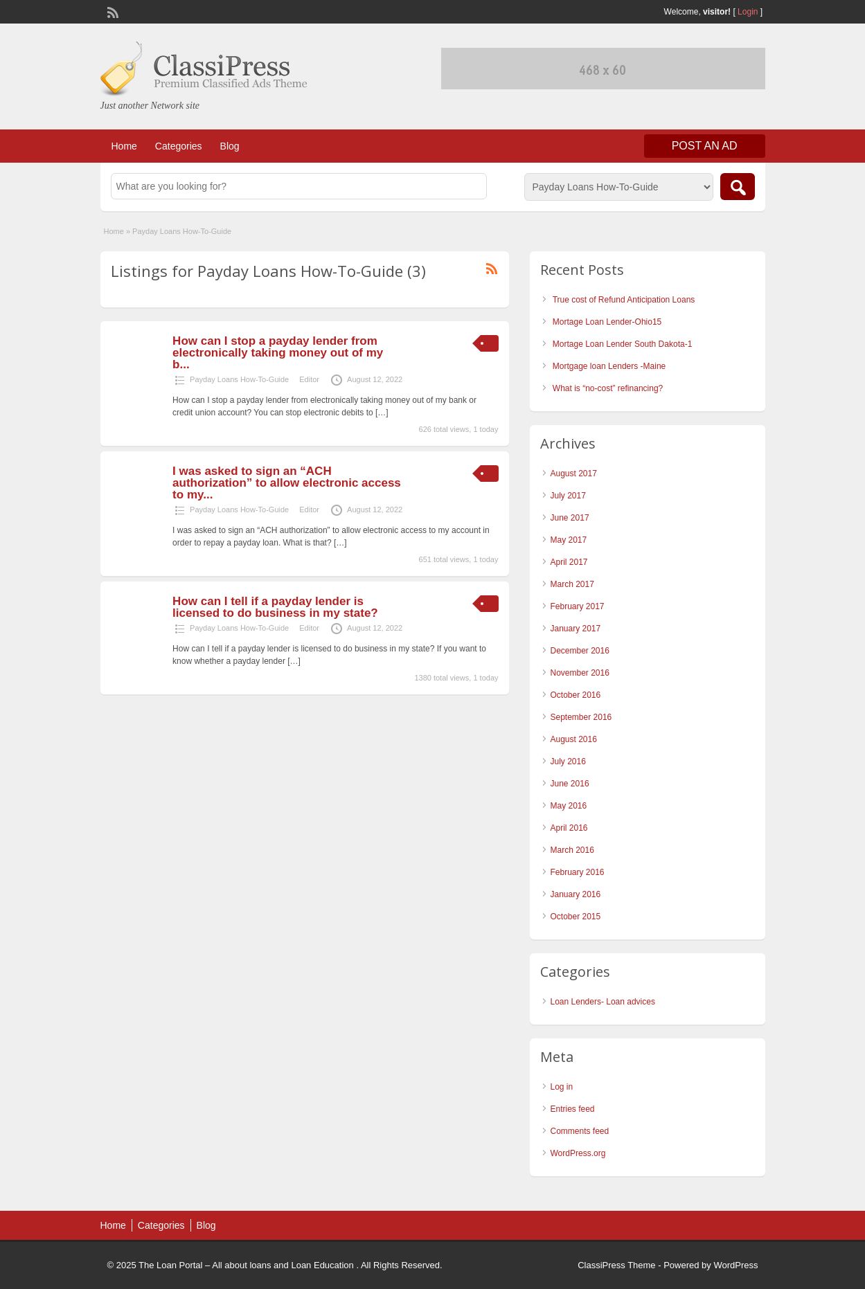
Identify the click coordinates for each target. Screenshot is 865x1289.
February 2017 (578, 606)
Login (748, 12)
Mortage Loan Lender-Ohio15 (607, 322)
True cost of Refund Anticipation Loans (624, 300)
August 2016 (574, 739)
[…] (382, 412)
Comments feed (580, 1131)
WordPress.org (578, 1153)
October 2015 (576, 916)
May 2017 (569, 540)
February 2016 (578, 872)
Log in (562, 1087)
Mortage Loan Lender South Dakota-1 (622, 344)
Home (124, 146)
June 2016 (570, 783)
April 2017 (569, 562)
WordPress (735, 1265)
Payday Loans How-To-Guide (239, 379)
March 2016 (572, 850)
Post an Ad (705, 146)
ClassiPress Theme (616, 1265)
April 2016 (569, 828)
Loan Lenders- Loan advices (603, 1002)
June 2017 (570, 518)
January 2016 (576, 894)
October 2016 (576, 695)
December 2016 (580, 651)
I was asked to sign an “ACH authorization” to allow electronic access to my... (286, 483)
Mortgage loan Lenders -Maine (609, 366)
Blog (230, 146)
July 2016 (568, 761)
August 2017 (574, 473)
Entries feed (573, 1109)
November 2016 (580, 673)
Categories (178, 146)
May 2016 (569, 806)
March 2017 (572, 584)
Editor (309, 379)
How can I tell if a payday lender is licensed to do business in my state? (275, 607)
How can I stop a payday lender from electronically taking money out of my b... (277, 352)
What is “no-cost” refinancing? (608, 388)
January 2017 (576, 628)
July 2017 (568, 496)
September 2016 (581, 717)
